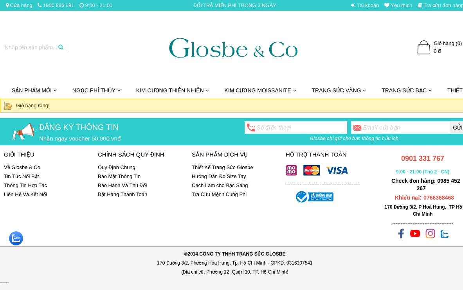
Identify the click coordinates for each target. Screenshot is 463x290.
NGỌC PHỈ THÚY (96, 90)
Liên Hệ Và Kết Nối (25, 194)
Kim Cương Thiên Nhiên (172, 90)
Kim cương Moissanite (260, 90)
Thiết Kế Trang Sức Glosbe (222, 167)
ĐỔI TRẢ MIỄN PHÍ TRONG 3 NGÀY (234, 5)
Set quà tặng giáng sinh (2, 282)
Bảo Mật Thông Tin (119, 176)
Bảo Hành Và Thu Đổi (122, 185)
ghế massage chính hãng (6, 282)
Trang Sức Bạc (407, 90)
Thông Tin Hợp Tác (25, 185)
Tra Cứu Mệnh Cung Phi (219, 194)
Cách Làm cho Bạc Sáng (220, 185)
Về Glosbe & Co (22, 167)
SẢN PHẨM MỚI (34, 90)
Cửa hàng (19, 5)
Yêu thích (398, 5)
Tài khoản (365, 5)
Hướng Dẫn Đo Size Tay (219, 176)
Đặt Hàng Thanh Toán (122, 194)
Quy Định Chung (116, 167)
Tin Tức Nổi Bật (21, 176)
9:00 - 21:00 (95, 5)
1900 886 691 (56, 5)
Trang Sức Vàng (339, 90)
